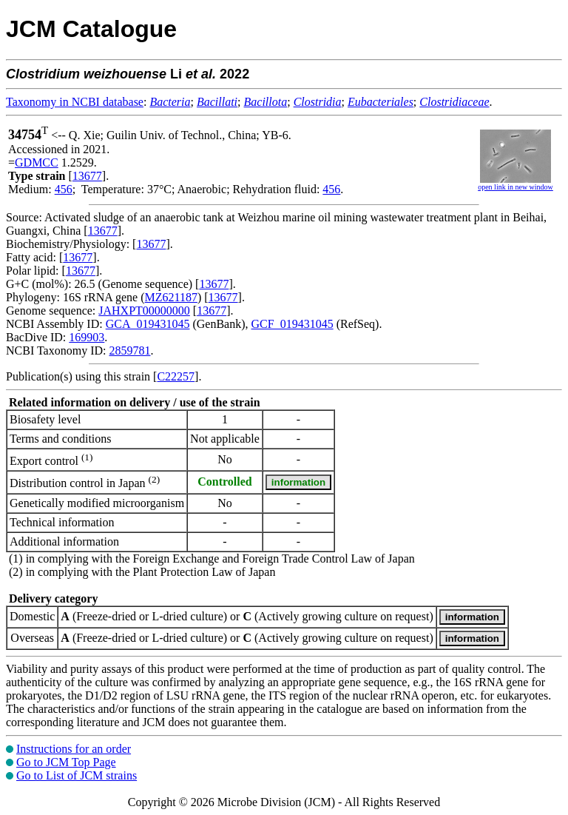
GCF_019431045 (292, 324)
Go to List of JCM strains (76, 775)
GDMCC (36, 162)
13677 (87, 176)
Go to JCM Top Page (66, 762)
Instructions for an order (73, 748)
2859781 (129, 350)
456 (63, 189)
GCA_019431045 (148, 324)
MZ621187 (171, 297)
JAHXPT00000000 (144, 310)
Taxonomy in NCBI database (74, 101)
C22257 (176, 376)
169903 (86, 337)
